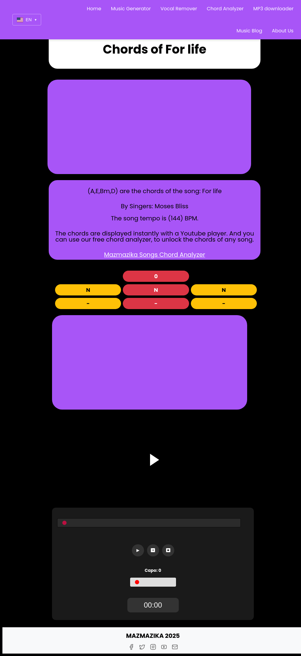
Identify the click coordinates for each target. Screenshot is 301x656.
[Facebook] (131, 647)
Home (94, 8)
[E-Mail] (175, 647)
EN (27, 19)
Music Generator (131, 8)
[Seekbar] (149, 522)
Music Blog (249, 30)
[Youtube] (164, 647)
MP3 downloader (273, 8)
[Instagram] (153, 647)
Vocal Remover (178, 8)
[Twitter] (142, 647)
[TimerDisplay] (153, 605)
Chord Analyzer (225, 8)
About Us (282, 30)
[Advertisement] (149, 126)
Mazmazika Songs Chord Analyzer (154, 254)
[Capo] (153, 582)
